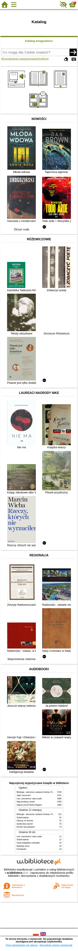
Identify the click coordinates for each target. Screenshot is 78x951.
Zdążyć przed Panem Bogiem (29, 805)
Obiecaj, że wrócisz (25, 821)
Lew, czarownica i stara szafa (29, 799)
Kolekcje (43, 58)
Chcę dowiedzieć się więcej (21, 945)
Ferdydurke (21, 849)
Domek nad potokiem (26, 827)
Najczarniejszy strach (26, 802)
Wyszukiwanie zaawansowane (19, 58)
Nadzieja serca (23, 846)
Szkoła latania (23, 818)
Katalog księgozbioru (39, 40)
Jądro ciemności (24, 795)
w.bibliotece (16, 872)
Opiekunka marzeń (25, 824)
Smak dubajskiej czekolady (28, 843)
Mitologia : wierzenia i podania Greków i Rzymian (38, 792)
